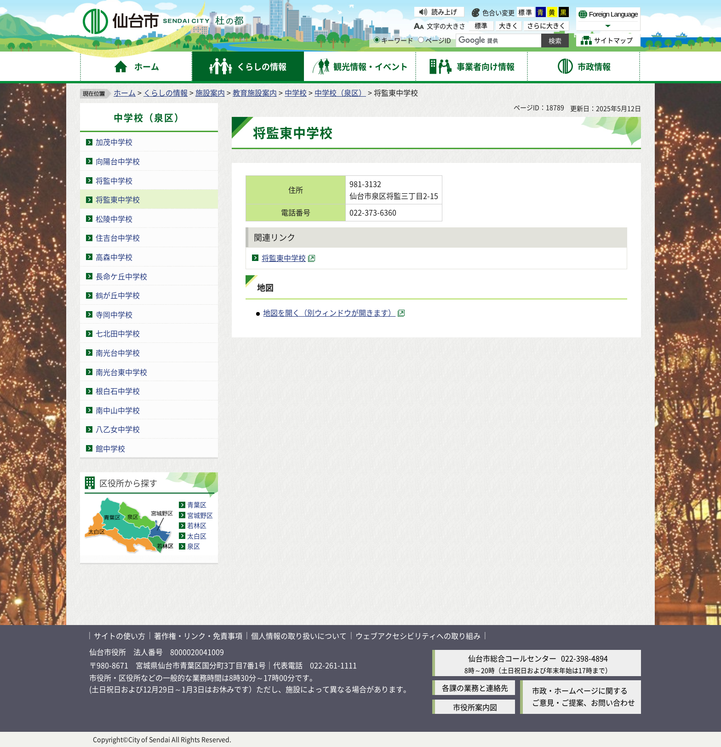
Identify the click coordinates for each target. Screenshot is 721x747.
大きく (508, 25)
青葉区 (196, 504)
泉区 (193, 545)
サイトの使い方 (119, 635)
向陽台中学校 (118, 161)
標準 (525, 12)
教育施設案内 (255, 92)
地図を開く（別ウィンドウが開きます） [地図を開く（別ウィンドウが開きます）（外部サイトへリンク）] (329, 312)
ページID (434, 40)
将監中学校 (114, 180)
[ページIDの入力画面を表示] (421, 40)
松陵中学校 (114, 218)
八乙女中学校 (118, 428)
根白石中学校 (118, 390)
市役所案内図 (475, 706)
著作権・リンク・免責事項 (198, 635)
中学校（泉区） (340, 92)
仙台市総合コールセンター (512, 658)
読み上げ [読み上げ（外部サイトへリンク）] (444, 11)
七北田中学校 (118, 333)
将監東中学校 (118, 199)
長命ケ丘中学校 (121, 276)
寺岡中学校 (114, 314)
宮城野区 (200, 515)
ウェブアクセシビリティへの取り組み (418, 635)
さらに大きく (546, 25)
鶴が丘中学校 (118, 295)
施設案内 (210, 92)
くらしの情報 (165, 92)
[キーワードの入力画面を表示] (377, 40)
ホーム (125, 92)
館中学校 (110, 448)
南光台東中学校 (121, 371)
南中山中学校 (118, 410)
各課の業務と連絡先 (475, 687)
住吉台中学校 (118, 237)
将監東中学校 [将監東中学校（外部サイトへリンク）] (284, 257)
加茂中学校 (114, 141)
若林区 (196, 525)
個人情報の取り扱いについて (299, 635)
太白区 (196, 535)
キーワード (393, 40)
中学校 (296, 92)
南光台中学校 (118, 352)
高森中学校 (114, 256)
